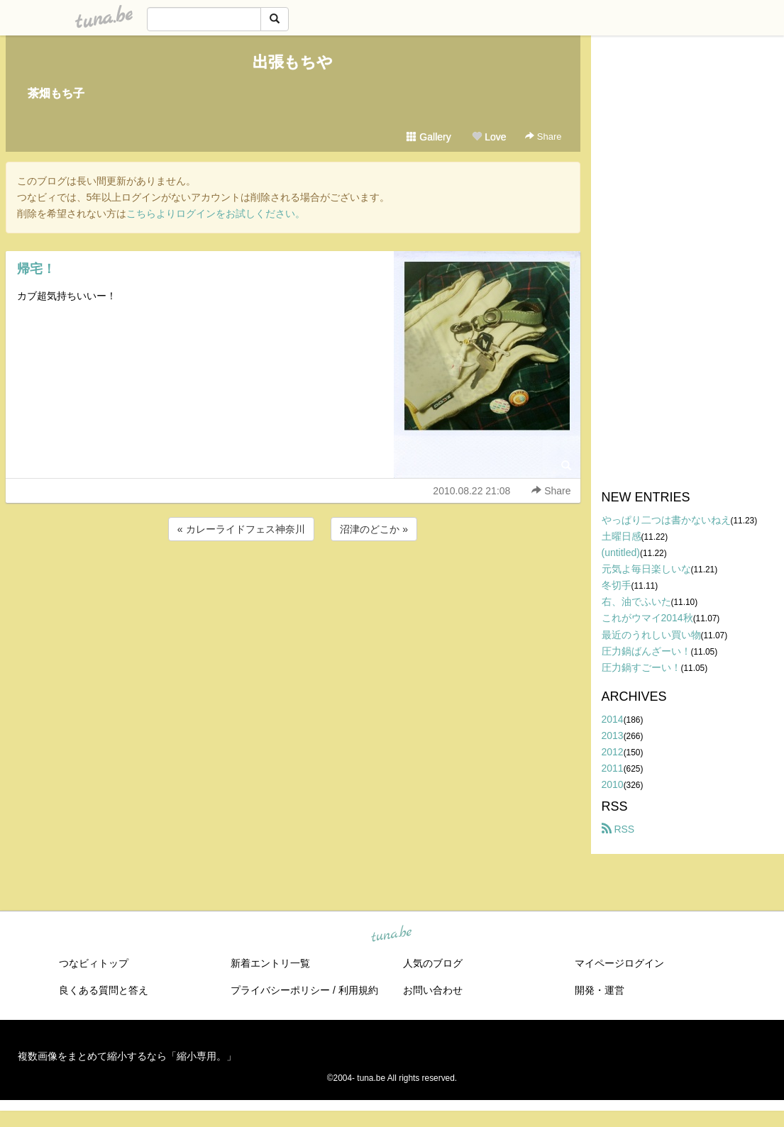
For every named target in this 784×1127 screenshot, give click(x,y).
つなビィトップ (93, 963)
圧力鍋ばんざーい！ (646, 651)
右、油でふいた (636, 601)
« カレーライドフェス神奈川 (241, 529)
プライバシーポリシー (280, 990)
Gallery (429, 137)
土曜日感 (621, 536)
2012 (613, 751)
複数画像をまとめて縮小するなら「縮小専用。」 (127, 1056)
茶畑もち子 (56, 93)
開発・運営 (599, 990)
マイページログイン (619, 963)
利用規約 (358, 990)
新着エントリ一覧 (270, 963)
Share (543, 136)
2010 (613, 784)
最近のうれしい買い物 (651, 634)
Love (489, 137)
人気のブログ (433, 963)
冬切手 (616, 585)
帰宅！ (36, 269)
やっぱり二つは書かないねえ (666, 520)
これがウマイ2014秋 (647, 617)
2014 (613, 719)
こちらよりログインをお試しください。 (215, 213)
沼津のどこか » (374, 529)
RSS (618, 829)
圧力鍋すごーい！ (641, 667)
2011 (613, 768)
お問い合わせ (433, 990)
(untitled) (621, 552)
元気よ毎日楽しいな (646, 568)
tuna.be (392, 935)
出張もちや (293, 62)
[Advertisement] (293, 582)
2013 (613, 735)
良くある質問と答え (103, 990)
